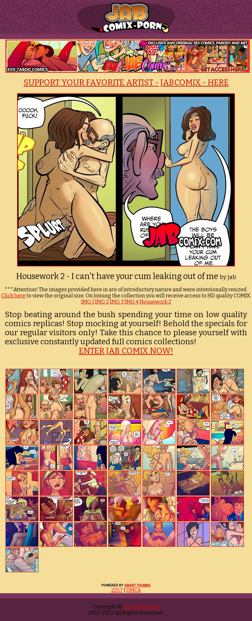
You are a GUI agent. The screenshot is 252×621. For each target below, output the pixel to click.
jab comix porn (141, 607)
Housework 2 (155, 302)
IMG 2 (102, 302)
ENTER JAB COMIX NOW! (126, 351)
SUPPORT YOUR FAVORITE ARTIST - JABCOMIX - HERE (126, 83)
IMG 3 (117, 302)
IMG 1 (87, 302)
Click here (13, 296)
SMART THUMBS (137, 585)
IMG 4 (132, 302)
